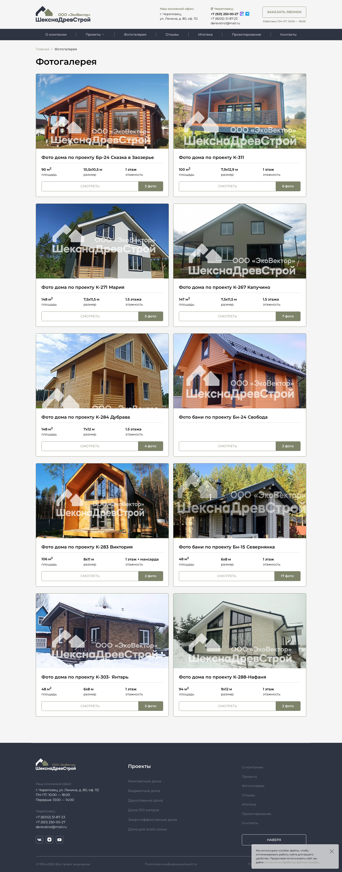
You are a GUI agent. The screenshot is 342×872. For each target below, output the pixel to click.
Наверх (274, 840)
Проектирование (246, 35)
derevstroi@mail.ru (225, 23)
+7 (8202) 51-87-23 (224, 19)
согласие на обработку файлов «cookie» (291, 862)
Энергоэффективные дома (152, 820)
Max (242, 14)
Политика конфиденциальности (171, 864)
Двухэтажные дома (145, 800)
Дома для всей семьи (147, 829)
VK (39, 839)
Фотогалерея (135, 35)
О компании (56, 35)
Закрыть (331, 851)
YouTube (59, 839)
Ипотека (205, 35)
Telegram (247, 14)
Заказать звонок (284, 12)
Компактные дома (144, 781)
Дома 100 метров (143, 810)
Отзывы (172, 35)
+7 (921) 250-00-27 (224, 14)
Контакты (288, 35)
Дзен (49, 839)
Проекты (249, 777)
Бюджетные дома (144, 791)
